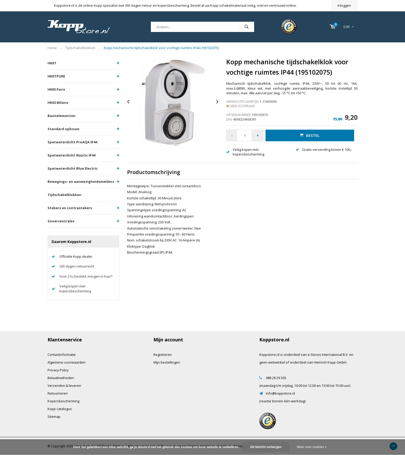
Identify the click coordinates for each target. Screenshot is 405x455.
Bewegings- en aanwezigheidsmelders (81, 181)
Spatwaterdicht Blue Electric (73, 168)
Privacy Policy (58, 370)
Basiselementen (61, 115)
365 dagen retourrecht (76, 266)
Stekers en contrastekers (70, 208)
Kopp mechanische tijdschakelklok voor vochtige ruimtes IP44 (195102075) (161, 47)
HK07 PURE (56, 76)
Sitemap (54, 416)
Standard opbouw (63, 129)
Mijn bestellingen (166, 362)
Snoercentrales (61, 221)
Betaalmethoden (61, 377)
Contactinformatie (62, 354)
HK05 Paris (56, 89)
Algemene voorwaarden (66, 362)
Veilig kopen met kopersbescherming (75, 288)
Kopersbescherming (63, 401)
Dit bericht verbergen (266, 447)
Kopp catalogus (60, 408)
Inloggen (344, 5)
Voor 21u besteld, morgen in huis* (86, 276)
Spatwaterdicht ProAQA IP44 (72, 142)
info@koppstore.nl (280, 393)
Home (52, 47)
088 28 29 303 (276, 377)
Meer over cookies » (312, 447)
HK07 (52, 63)
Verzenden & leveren (64, 385)
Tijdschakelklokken (80, 47)
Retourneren (58, 393)
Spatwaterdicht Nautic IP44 (71, 155)
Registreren (162, 354)
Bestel (310, 135)
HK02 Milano (58, 102)
